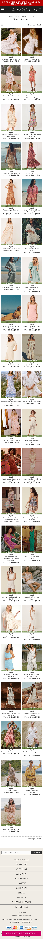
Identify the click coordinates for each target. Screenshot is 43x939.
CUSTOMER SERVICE (25, 920)
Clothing (21, 869)
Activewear (21, 878)
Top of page (21, 906)
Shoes (21, 892)
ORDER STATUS (27, 922)
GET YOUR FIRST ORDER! (23, 933)
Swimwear (21, 873)
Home (11, 16)
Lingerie (21, 883)
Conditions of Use (24, 936)
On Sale (21, 897)
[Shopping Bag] (40, 9)
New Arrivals (21, 859)
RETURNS (13, 920)
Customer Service (22, 902)
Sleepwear (21, 888)
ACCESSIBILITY (15, 922)
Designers (21, 864)
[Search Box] (35, 9)
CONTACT (37, 920)
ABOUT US (5, 920)
